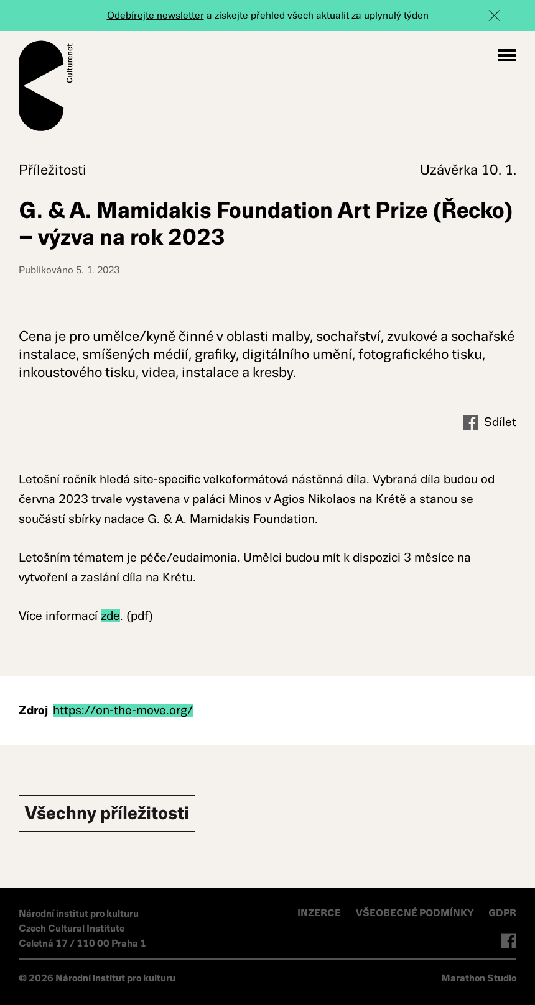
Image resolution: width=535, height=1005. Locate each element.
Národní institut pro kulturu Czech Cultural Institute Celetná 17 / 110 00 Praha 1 (82, 928)
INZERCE (319, 912)
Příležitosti (52, 170)
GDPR (502, 912)
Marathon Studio (478, 978)
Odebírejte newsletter (155, 15)
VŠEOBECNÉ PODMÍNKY (416, 912)
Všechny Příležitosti (107, 813)
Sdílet (489, 422)
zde (110, 615)
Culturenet (46, 85)
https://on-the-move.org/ (123, 710)
